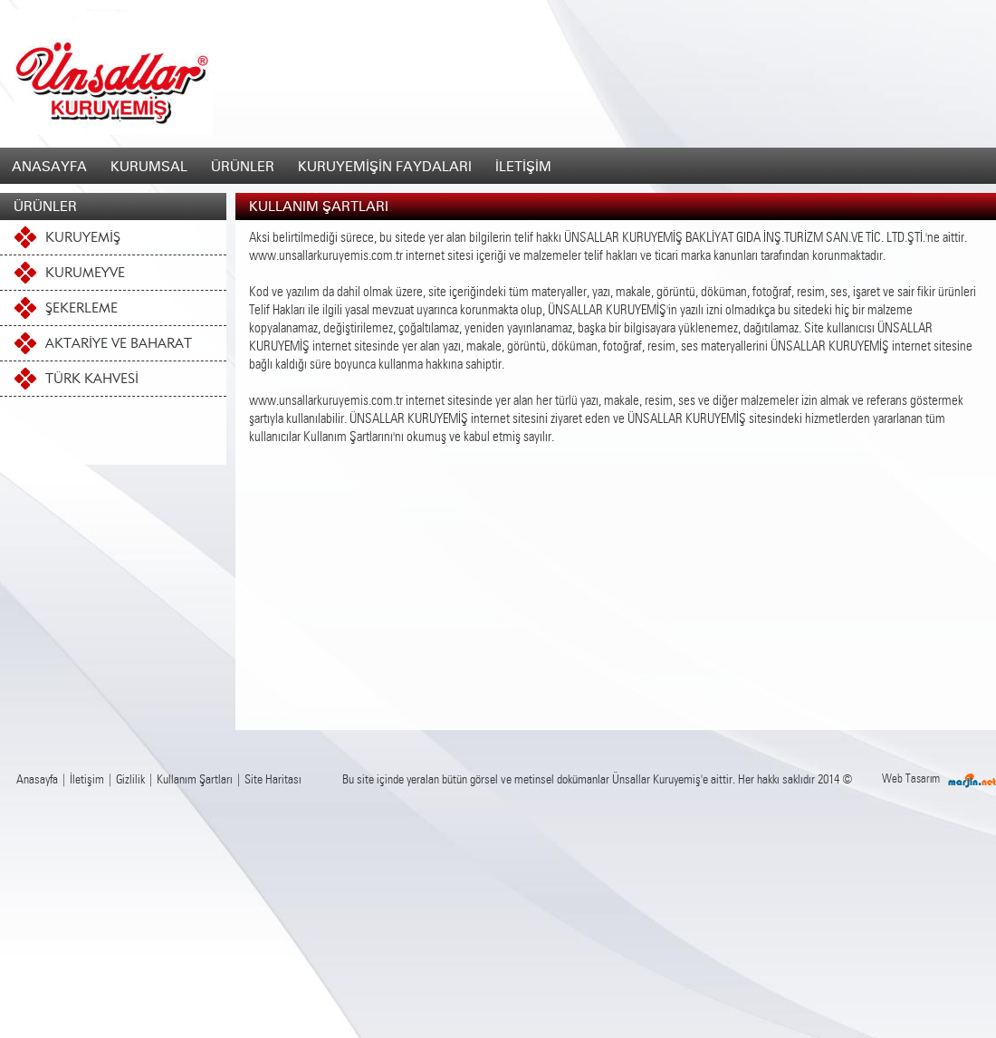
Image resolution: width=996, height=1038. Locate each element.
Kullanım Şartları (195, 780)
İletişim (87, 780)
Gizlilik (130, 780)
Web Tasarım (911, 779)
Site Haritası (273, 780)
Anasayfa (37, 780)
